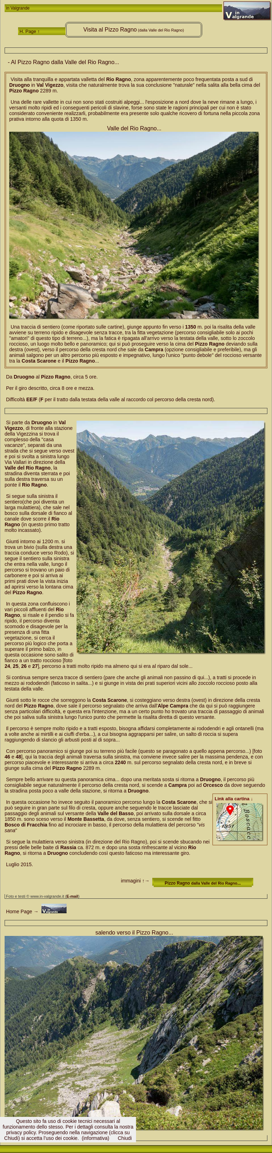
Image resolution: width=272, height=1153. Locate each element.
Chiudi (125, 1138)
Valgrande (20, 8)
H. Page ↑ (29, 31)
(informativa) (95, 1138)
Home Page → (22, 911)
